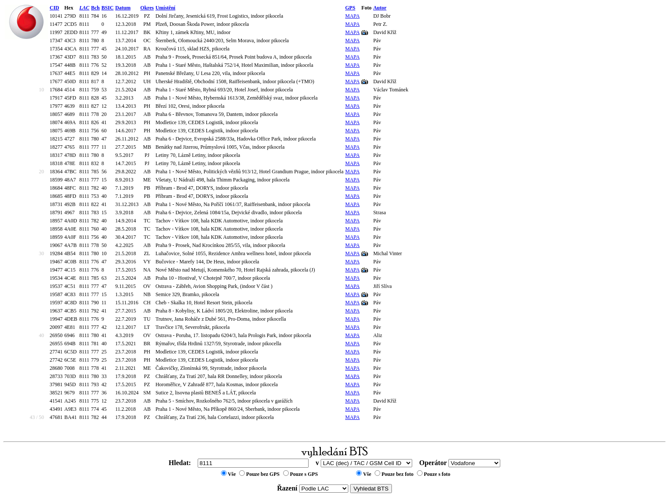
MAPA (352, 16)
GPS (350, 8)
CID (54, 8)
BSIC (107, 8)
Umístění (165, 8)
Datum (122, 8)
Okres (147, 8)
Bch (95, 8)
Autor (380, 8)
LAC (84, 8)
